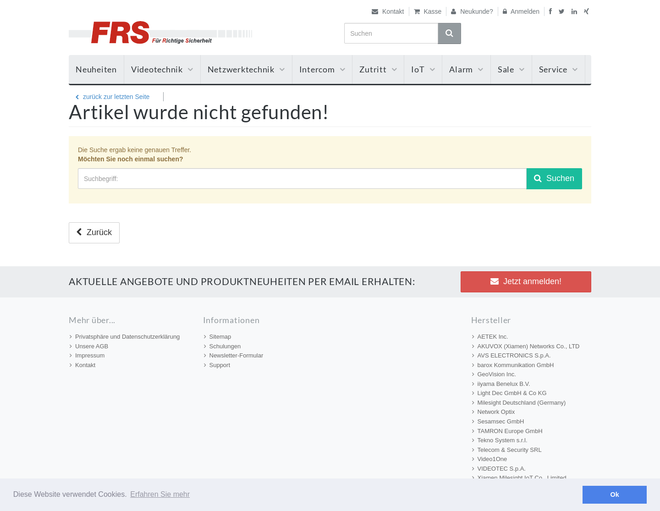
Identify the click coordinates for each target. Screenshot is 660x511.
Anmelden (521, 11)
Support (217, 365)
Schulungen (222, 346)
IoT (423, 69)
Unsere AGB (89, 346)
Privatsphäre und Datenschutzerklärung (125, 336)
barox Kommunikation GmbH (513, 365)
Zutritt (378, 69)
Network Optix (493, 411)
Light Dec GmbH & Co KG (509, 393)
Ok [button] (614, 494)
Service (558, 69)
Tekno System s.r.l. (500, 440)
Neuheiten (96, 69)
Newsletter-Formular (234, 355)
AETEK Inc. (490, 336)
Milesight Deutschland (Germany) (519, 402)
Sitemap (217, 336)
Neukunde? (472, 11)
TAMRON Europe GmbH (507, 431)
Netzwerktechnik (246, 69)
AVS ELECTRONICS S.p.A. (511, 355)
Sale (511, 69)
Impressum (87, 355)
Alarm (466, 69)
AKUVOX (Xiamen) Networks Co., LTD (526, 346)
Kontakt (388, 11)
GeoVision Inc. (494, 374)
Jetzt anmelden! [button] (525, 281)
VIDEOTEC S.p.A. (499, 468)
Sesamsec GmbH (498, 421)
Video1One (489, 459)
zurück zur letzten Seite (112, 96)
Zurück (94, 232)
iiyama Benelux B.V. (501, 383)
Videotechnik (162, 69)
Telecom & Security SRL (507, 449)
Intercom (322, 69)
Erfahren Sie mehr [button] (160, 494)
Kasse (428, 11)
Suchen (554, 178)
